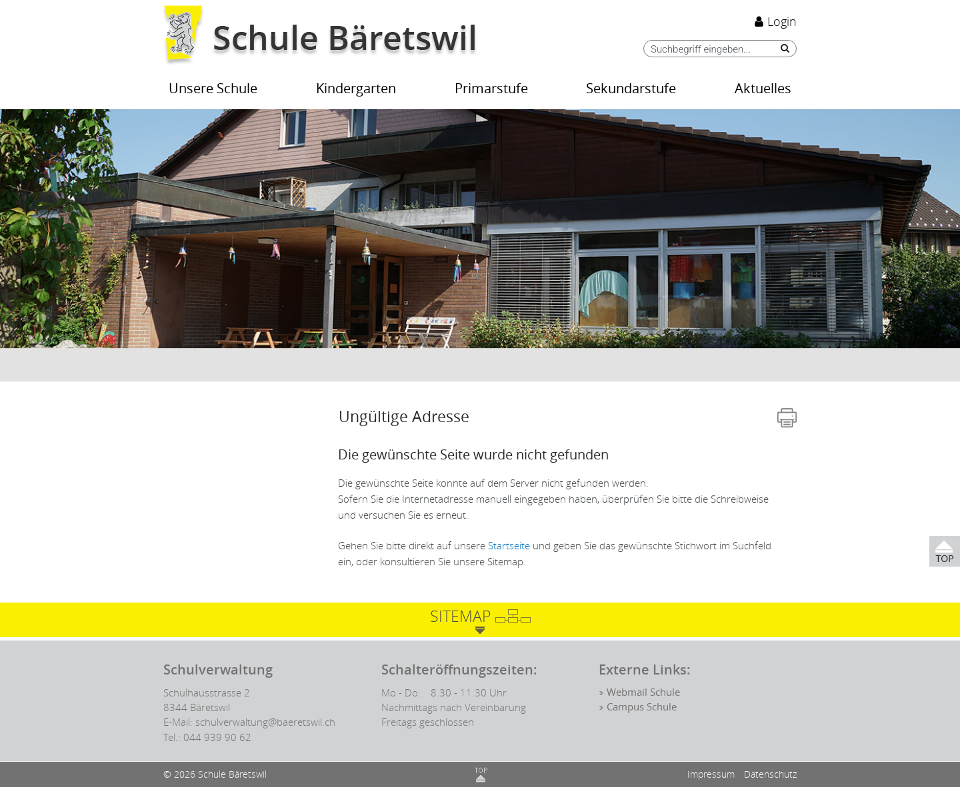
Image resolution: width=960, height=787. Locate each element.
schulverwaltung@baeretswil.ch (265, 721)
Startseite (509, 545)
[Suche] (781, 48)
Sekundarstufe (631, 89)
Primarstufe (491, 89)
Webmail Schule (643, 692)
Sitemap (460, 616)
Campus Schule (642, 707)
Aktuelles (763, 89)
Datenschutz (770, 774)
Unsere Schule (213, 89)
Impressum (711, 774)
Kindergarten (356, 89)
